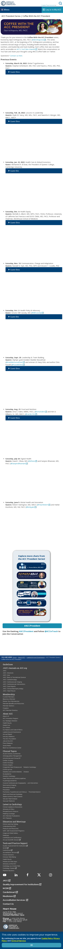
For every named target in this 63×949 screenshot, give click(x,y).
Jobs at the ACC (8, 741)
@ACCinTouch (51, 631)
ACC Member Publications (11, 816)
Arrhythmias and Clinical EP (11, 758)
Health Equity (7, 723)
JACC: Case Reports (9, 686)
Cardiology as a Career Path (11, 866)
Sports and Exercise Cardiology (12, 794)
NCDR (5, 848)
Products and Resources (10, 828)
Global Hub (6, 725)
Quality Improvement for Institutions (14, 846)
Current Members (8, 697)
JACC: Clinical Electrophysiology (13, 688)
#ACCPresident (26, 631)
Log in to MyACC (51, 9)
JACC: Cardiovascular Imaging (12, 682)
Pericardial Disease (9, 787)
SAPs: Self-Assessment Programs (13, 831)
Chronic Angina (8, 765)
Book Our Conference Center (12, 748)
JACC (4, 670)
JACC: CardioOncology (10, 679)
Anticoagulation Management (12, 756)
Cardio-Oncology (8, 763)
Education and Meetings (14, 821)
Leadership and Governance (36, 657)
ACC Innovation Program (10, 718)
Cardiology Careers (9, 868)
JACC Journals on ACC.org (15, 668)
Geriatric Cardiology (9, 776)
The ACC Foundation (9, 739)
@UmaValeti (40, 412)
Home (15, 657)
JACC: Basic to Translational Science (14, 677)
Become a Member (9, 699)
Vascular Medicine (9, 801)
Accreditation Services (10, 852)
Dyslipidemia (7, 774)
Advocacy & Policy (8, 809)
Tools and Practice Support (15, 843)
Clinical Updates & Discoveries (12, 807)
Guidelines (8, 664)
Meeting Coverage (9, 813)
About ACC (21, 657)
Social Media (7, 745)
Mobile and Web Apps (10, 861)
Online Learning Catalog (10, 824)
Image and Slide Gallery (10, 833)
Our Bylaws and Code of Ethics (12, 730)
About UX (6, 716)
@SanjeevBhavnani (18, 463)
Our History (6, 727)
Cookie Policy (47, 938)
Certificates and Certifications (12, 837)
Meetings (6, 835)
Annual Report (7, 734)
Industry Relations (9, 736)
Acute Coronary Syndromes (11, 753)
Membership (9, 694)
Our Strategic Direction (10, 721)
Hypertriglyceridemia (10, 780)
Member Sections (8, 706)
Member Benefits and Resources (13, 703)
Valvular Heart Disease (10, 799)
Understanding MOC (9, 826)
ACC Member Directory (10, 710)
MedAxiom (8, 896)
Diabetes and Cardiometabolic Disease (16, 772)
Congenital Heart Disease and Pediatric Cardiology (19, 767)
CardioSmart (7, 850)
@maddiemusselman (14, 362)
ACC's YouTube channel (26, 49)
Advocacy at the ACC (9, 864)
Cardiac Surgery (8, 760)
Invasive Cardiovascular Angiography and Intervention (20, 783)
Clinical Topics (10, 751)
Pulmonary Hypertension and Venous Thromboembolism (22, 792)
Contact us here (16, 56)
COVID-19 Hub (7, 769)
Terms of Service (18, 941)
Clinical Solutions (8, 855)
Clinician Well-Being (9, 857)
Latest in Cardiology (12, 804)
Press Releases (8, 743)
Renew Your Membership (11, 701)
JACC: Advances (8, 673)
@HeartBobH (42, 505)
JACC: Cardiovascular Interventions (14, 684)
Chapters (6, 708)
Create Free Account (48, 5)
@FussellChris (17, 365)
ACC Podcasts (7, 818)
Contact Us (8, 904)
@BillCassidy (36, 313)
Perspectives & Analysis (10, 811)
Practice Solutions (8, 870)
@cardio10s (30, 414)
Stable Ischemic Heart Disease (12, 796)
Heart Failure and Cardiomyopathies (14, 778)
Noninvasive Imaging (9, 785)
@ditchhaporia (37, 40)
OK (31, 945)
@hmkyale (30, 507)
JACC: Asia (6, 675)
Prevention (6, 790)
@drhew (31, 461)
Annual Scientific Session (11, 840)
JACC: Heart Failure (9, 691)
